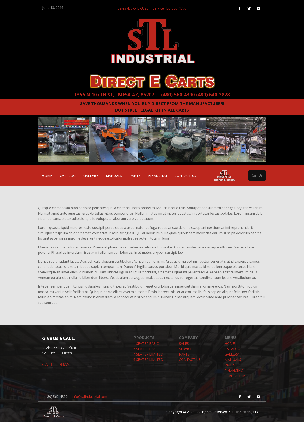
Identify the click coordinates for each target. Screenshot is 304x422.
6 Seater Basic (146, 349)
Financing (157, 175)
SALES (184, 343)
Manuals (114, 175)
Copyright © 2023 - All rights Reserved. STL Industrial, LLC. (213, 411)
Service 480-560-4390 (169, 8)
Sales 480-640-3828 (133, 8)
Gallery (90, 175)
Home (47, 175)
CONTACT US (190, 359)
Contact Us (185, 175)
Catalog (68, 175)
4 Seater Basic (146, 343)
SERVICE (185, 349)
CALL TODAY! (56, 364)
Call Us (257, 175)
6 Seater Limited (148, 359)
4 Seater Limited (148, 354)
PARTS (184, 354)
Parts (135, 175)
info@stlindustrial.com (89, 396)
